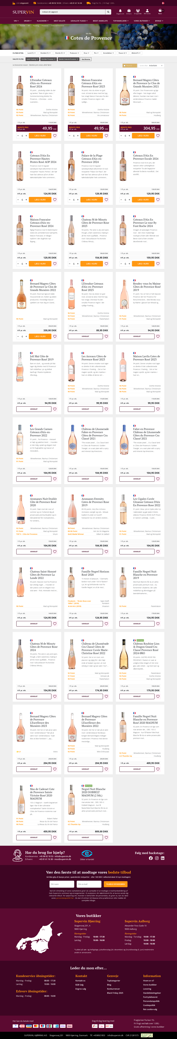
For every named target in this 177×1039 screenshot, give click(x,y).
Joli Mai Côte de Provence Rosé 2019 (41, 357)
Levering (147, 989)
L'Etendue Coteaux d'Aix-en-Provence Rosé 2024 (41, 83)
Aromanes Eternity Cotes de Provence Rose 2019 (95, 502)
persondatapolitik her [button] (65, 898)
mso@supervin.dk (62, 859)
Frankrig (36, 26)
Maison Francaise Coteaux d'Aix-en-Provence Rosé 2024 (41, 223)
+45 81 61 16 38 (46, 859)
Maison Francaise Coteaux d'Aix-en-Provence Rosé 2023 (93, 83)
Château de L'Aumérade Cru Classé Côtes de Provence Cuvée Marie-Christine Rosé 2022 (95, 648)
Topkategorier (113, 980)
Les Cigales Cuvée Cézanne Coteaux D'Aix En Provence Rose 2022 (146, 502)
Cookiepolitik (149, 1005)
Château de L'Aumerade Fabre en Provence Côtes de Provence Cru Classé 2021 (95, 433)
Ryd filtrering (86, 59)
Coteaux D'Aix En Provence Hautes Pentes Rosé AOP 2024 (43, 159)
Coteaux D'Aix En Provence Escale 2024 (145, 157)
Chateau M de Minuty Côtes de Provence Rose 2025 (95, 223)
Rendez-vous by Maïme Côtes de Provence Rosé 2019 (147, 287)
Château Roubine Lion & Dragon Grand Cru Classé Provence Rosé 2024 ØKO (146, 648)
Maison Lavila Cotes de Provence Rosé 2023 (146, 357)
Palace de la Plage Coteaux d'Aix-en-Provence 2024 (92, 159)
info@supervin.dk (63, 856)
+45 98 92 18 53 (46, 856)
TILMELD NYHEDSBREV (115, 884)
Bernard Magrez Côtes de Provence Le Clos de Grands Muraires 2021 (146, 83)
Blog (109, 984)
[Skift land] (163, 3)
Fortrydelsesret (150, 997)
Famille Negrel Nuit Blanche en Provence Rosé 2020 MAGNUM (145, 719)
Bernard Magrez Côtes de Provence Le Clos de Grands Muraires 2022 (43, 287)
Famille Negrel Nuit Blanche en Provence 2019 (145, 575)
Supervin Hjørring (87, 921)
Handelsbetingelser (152, 993)
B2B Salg (79, 984)
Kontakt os (80, 980)
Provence (45, 26)
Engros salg (80, 989)
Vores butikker (150, 984)
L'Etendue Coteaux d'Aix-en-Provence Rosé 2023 (92, 287)
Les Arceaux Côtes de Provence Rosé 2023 (94, 357)
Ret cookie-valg (150, 1009)
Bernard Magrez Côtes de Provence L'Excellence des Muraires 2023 (43, 721)
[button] (120, 12)
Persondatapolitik (151, 1001)
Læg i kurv (40, 135)
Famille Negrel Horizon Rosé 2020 (95, 573)
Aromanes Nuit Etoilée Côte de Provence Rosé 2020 (43, 502)
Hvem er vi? (148, 980)
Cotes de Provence (57, 26)
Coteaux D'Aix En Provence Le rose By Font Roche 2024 (144, 223)
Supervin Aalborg (137, 921)
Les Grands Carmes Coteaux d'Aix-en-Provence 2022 (41, 432)
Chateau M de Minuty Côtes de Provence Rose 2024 (44, 647)
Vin (29, 26)
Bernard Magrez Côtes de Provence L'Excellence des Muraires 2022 (94, 721)
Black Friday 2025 (115, 993)
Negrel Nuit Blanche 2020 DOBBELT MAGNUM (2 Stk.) (94, 792)
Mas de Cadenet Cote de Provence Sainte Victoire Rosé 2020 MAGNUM (42, 793)
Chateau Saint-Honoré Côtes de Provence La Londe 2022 (43, 575)
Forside (22, 26)
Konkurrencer (113, 989)
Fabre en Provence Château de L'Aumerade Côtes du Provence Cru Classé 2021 (146, 433)
